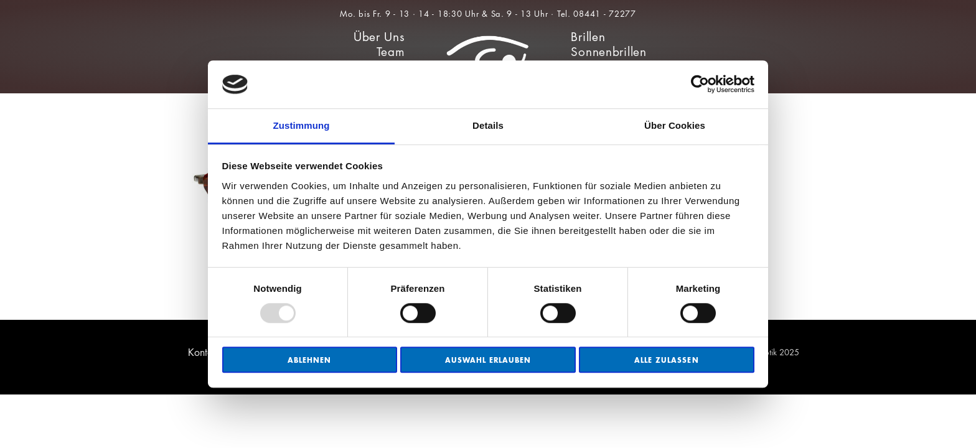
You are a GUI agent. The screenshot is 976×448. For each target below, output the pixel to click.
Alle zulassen (666, 360)
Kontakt (204, 352)
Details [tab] (488, 125)
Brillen (588, 37)
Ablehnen (309, 360)
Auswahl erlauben (488, 360)
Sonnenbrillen (608, 52)
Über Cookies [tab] (674, 125)
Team (391, 52)
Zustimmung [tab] (301, 125)
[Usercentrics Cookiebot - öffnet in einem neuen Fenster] (699, 84)
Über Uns (379, 37)
